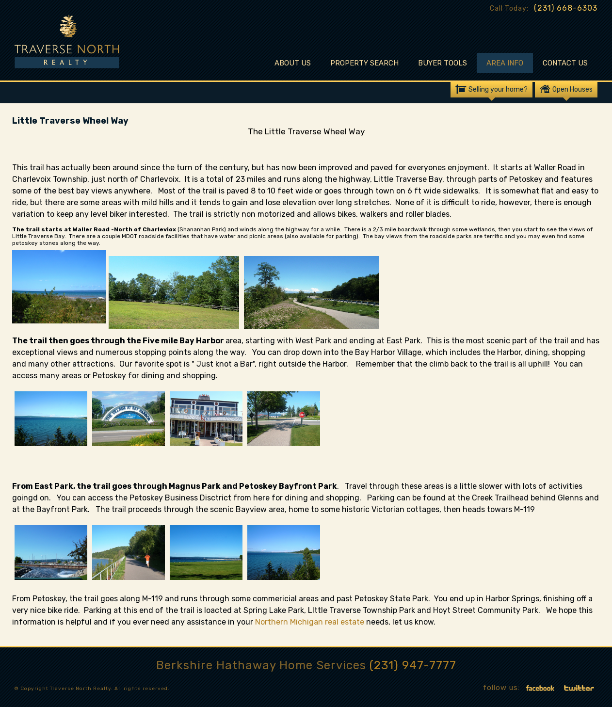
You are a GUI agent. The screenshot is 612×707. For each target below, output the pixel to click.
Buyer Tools (442, 63)
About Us (292, 63)
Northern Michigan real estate (310, 622)
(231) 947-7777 (413, 665)
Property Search (364, 63)
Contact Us (565, 63)
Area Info (504, 63)
